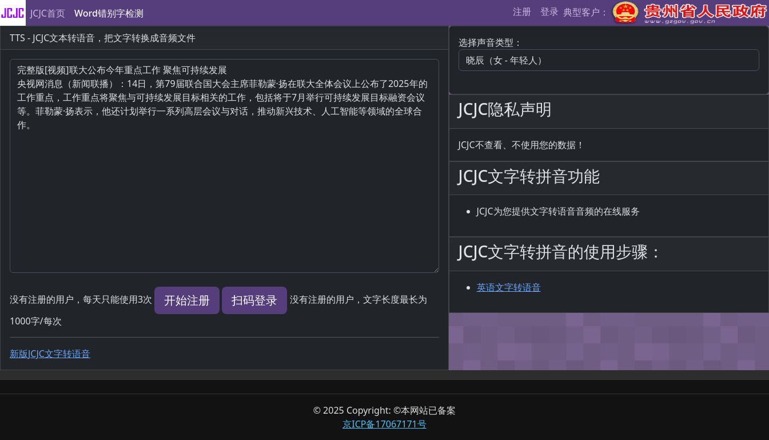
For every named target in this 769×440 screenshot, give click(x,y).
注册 (522, 11)
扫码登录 (254, 300)
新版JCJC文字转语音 (50, 353)
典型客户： (666, 13)
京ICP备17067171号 (384, 424)
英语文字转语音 (509, 287)
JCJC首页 (47, 13)
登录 (549, 11)
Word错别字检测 (109, 13)
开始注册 (187, 300)
